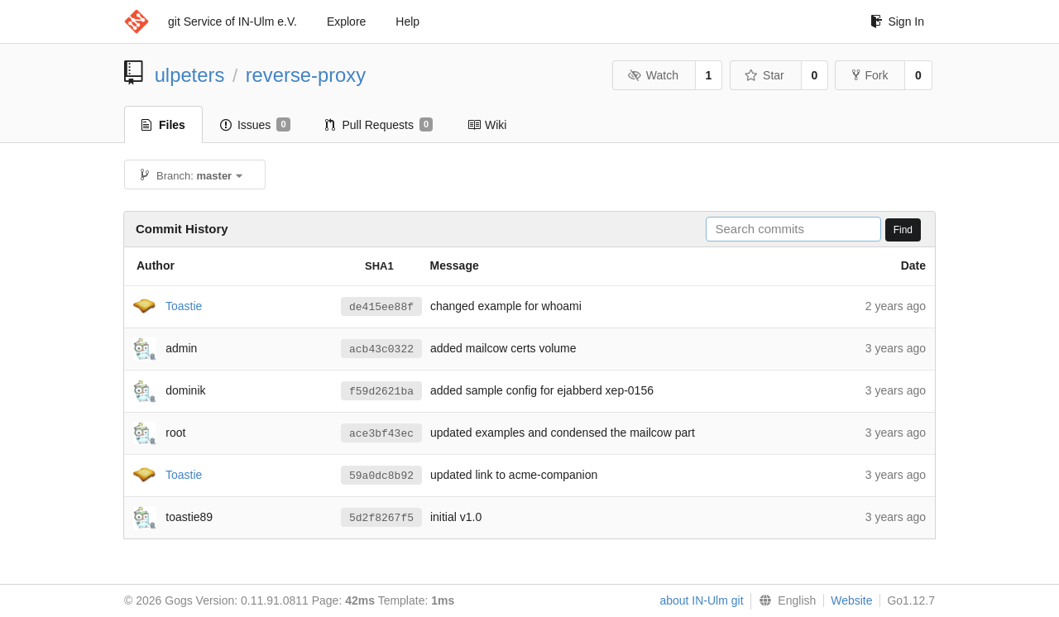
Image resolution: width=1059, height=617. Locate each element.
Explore (346, 21)
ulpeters (190, 75)
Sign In (897, 21)
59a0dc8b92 (381, 475)
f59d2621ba (381, 391)
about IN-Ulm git (701, 600)
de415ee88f (381, 306)
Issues (255, 124)
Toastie (183, 305)
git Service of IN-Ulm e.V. (232, 21)
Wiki (486, 125)
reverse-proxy (306, 75)
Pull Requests (379, 124)
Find (903, 230)
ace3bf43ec (381, 433)
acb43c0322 (381, 349)
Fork (870, 75)
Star (764, 75)
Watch (652, 75)
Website (851, 600)
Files (163, 125)
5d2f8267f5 (381, 517)
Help (407, 21)
